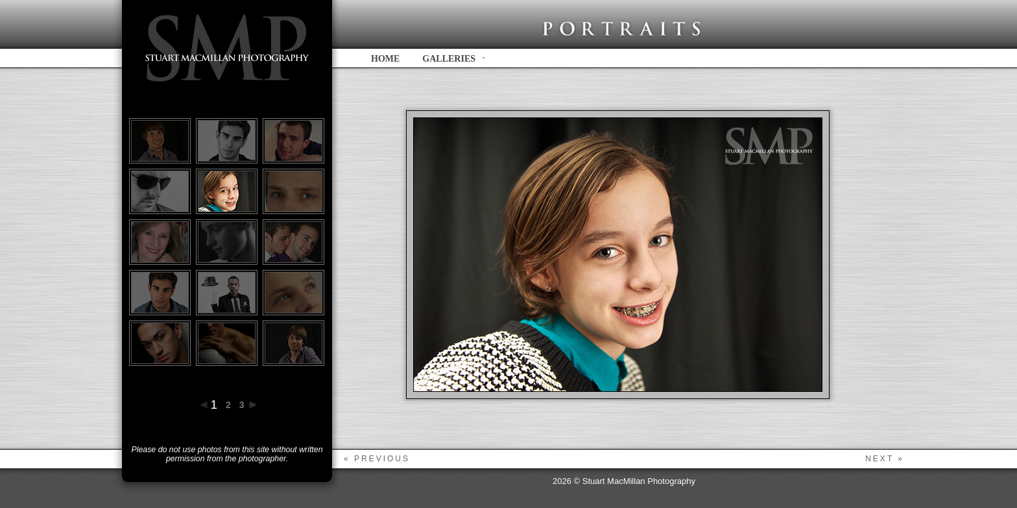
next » (884, 458)
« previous (377, 458)
